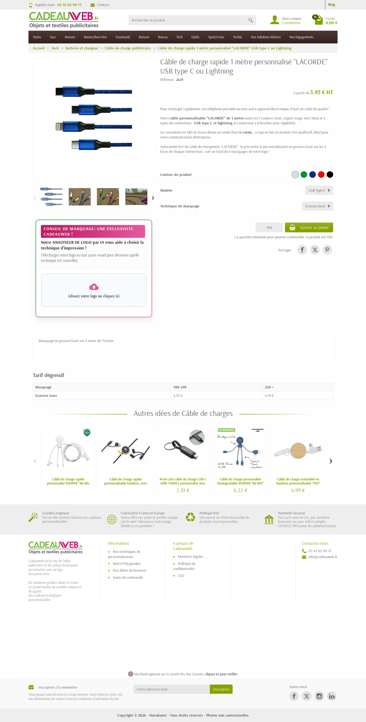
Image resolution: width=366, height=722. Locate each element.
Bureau (163, 37)
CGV (181, 575)
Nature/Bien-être (95, 37)
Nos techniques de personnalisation (124, 554)
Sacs (53, 37)
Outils (195, 37)
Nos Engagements (301, 37)
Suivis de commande (128, 577)
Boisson (144, 37)
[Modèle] (319, 190)
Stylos (37, 37)
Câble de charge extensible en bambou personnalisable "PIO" (298, 481)
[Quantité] (269, 227)
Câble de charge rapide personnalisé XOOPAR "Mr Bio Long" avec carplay (68, 483)
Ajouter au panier (309, 227)
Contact (100, 4)
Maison (70, 37)
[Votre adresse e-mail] (171, 689)
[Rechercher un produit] (187, 20)
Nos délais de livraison (129, 570)
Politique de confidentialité (184, 566)
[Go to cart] (326, 20)
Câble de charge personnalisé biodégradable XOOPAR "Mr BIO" (240, 481)
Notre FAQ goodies (127, 563)
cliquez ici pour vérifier (221, 674)
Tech (179, 37)
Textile (237, 37)
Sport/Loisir (216, 37)
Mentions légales (190, 556)
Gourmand (123, 37)
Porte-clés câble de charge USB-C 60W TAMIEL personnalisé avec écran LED (183, 483)
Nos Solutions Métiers (266, 37)
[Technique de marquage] (317, 206)
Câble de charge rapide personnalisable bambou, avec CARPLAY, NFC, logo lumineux (125, 483)
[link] (302, 249)
